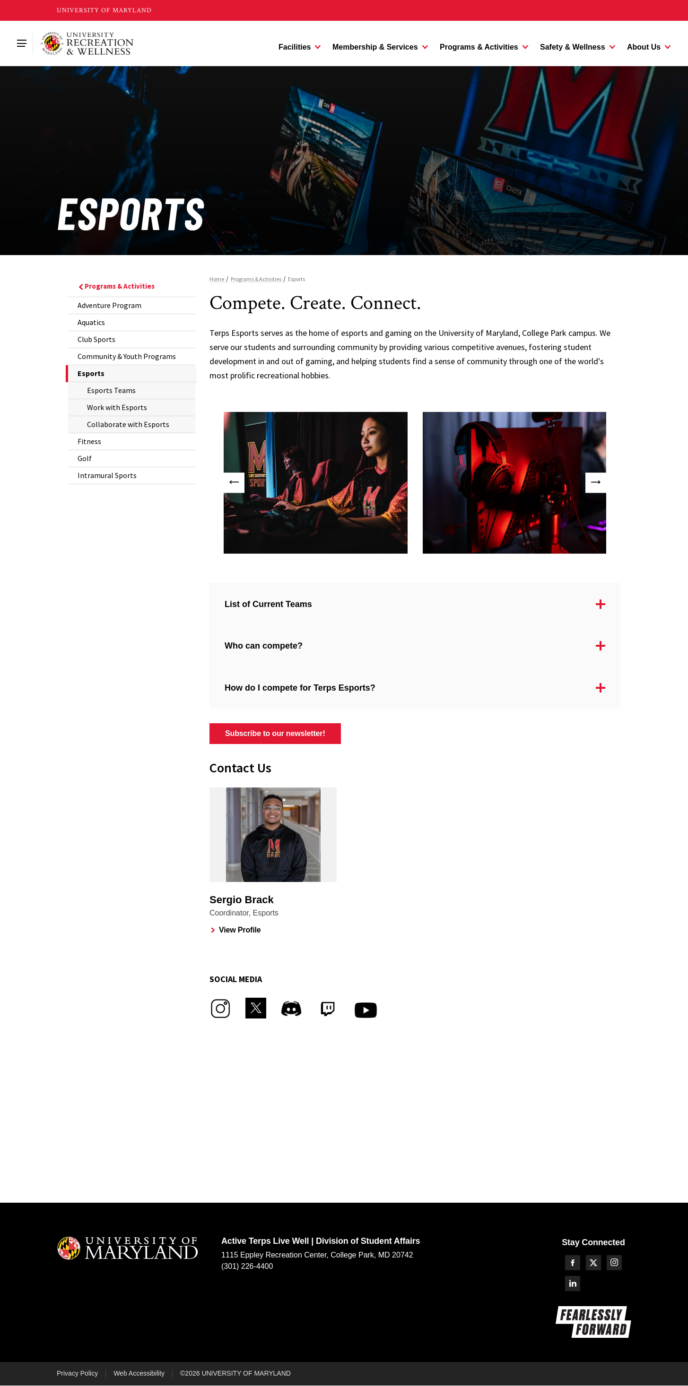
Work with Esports (117, 407)
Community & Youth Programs (127, 356)
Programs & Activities (116, 286)
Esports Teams (111, 390)
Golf (85, 458)
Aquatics (91, 322)
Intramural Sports (107, 475)
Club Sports (96, 339)
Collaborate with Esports (128, 424)
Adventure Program (109, 305)
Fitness (89, 441)
